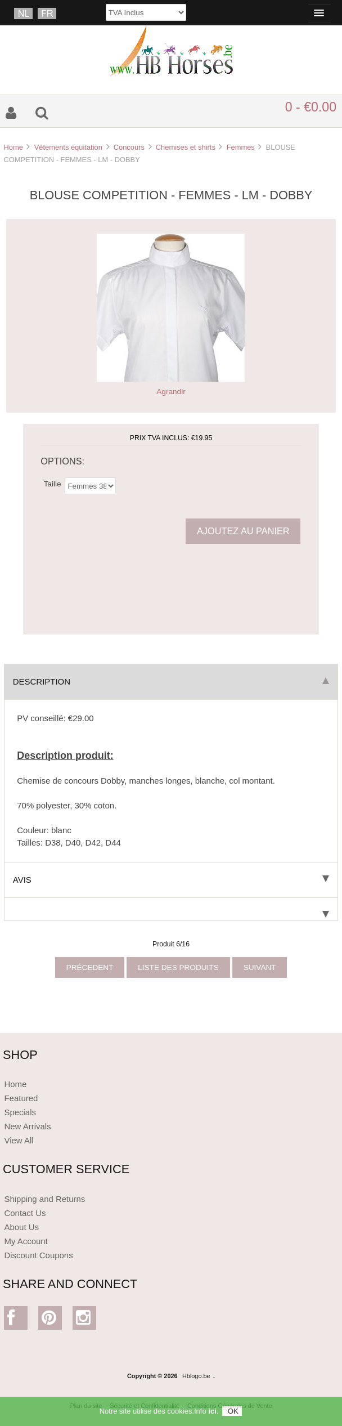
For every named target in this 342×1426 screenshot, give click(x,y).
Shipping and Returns (44, 1199)
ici (212, 1414)
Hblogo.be (196, 1376)
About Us (21, 1227)
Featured (21, 1098)
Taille (52, 483)
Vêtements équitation (68, 147)
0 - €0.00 (310, 107)
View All (18, 1140)
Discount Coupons (38, 1255)
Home (12, 147)
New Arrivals (27, 1126)
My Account (25, 1241)
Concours (129, 147)
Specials (20, 1112)
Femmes (241, 147)
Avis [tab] (171, 879)
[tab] (171, 909)
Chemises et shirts (185, 147)
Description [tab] (171, 681)
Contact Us (25, 1213)
